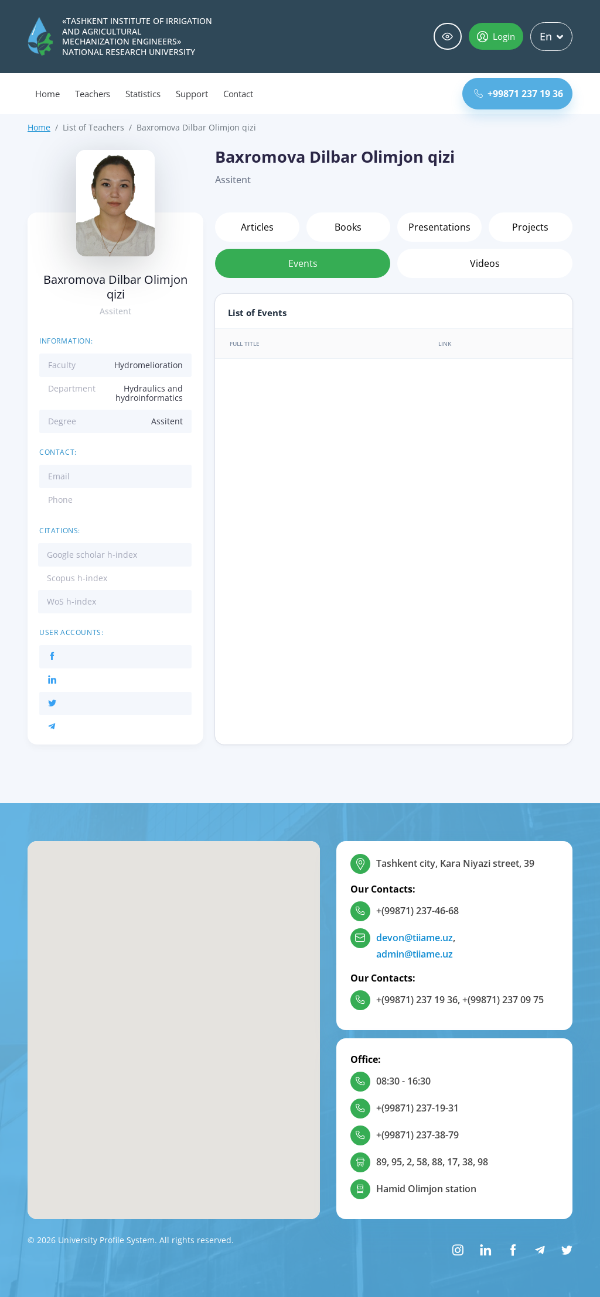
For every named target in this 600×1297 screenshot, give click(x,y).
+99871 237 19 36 (518, 93)
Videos (485, 263)
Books (348, 227)
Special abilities (448, 36)
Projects (530, 227)
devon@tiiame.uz (414, 937)
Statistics (143, 93)
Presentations (439, 227)
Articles (257, 227)
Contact (238, 93)
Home (47, 93)
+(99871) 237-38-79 (417, 1134)
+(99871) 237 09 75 (503, 999)
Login (496, 36)
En (551, 36)
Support (192, 93)
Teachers (93, 93)
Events (303, 263)
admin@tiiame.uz (414, 954)
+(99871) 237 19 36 (417, 999)
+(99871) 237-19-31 (417, 1108)
